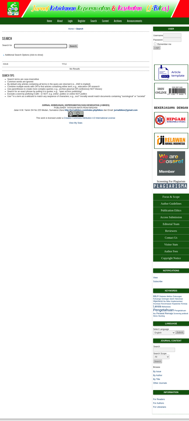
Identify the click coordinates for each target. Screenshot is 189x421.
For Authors (158, 403)
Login (70, 21)
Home (49, 21)
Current (105, 21)
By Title (156, 379)
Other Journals (160, 383)
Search (93, 21)
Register (81, 21)
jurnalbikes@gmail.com (126, 110)
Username (158, 35)
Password (158, 40)
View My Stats (75, 123)
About (60, 21)
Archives (118, 21)
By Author (157, 375)
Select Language (161, 329)
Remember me (164, 44)
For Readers (159, 399)
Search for (7, 45)
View (155, 277)
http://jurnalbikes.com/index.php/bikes (84, 110)
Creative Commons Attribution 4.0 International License (89, 118)
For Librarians (159, 407)
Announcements (134, 21)
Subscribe (157, 281)
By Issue (157, 371)
